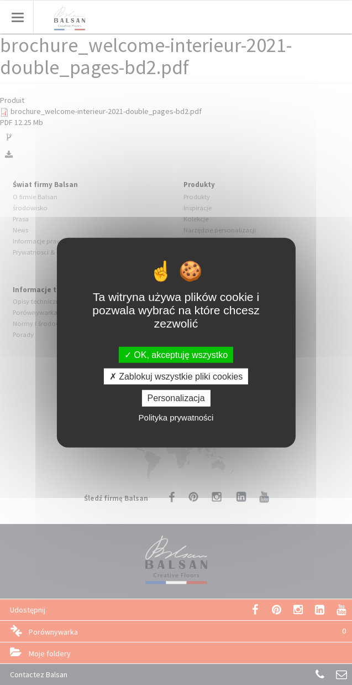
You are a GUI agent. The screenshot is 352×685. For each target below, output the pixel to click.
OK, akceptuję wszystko (176, 355)
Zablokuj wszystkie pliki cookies (176, 376)
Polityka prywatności (176, 417)
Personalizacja (175, 398)
